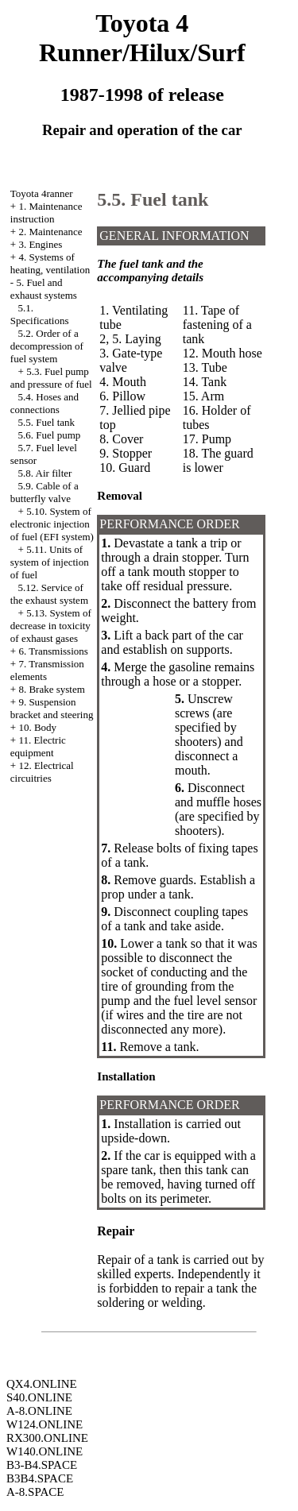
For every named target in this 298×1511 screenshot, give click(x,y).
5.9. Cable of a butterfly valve (44, 492)
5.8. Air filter (45, 473)
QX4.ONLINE (41, 1384)
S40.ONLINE (39, 1397)
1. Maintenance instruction (46, 212)
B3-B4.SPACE (41, 1465)
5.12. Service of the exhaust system (49, 594)
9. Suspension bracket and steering (52, 708)
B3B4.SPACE (39, 1478)
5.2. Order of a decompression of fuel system (46, 346)
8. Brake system (51, 689)
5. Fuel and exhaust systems (43, 288)
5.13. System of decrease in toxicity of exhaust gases (50, 625)
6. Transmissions (52, 651)
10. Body (37, 727)
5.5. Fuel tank (46, 422)
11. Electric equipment (38, 746)
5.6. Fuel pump (49, 435)
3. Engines (40, 244)
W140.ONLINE (44, 1451)
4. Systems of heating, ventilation (50, 263)
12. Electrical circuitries (42, 771)
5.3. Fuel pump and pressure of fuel (51, 377)
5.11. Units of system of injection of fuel (49, 562)
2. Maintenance (50, 232)
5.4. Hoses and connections (44, 403)
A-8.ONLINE (39, 1411)
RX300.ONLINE (47, 1438)
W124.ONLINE (44, 1424)
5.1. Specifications (39, 314)
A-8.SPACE (35, 1492)
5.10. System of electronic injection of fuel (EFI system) (52, 524)
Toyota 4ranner (41, 193)
